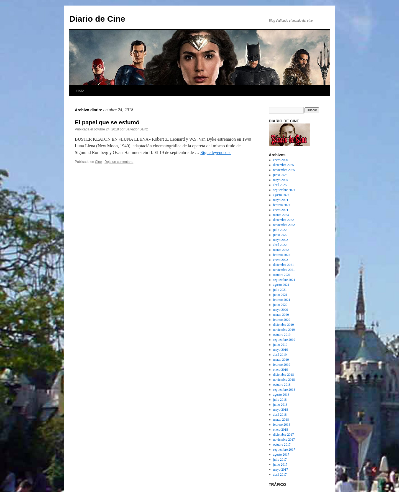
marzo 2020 (281, 315)
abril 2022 (280, 245)
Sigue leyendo (215, 152)
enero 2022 (280, 260)
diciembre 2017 (283, 435)
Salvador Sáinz (137, 129)
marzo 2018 (281, 420)
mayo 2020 (280, 310)
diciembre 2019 (283, 325)
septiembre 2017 (284, 449)
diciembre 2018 (283, 375)
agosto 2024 (281, 195)
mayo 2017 (280, 469)
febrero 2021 (281, 300)
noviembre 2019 (284, 330)
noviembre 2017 (284, 439)
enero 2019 (280, 370)
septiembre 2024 (284, 190)
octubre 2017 (282, 444)
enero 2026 (280, 160)
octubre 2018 (282, 385)
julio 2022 (280, 230)
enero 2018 (280, 430)
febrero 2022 (281, 255)
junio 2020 (280, 305)
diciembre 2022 (283, 220)
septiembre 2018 (284, 390)
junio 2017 (280, 464)
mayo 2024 (280, 200)
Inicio (79, 90)
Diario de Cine (97, 18)
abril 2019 (280, 355)
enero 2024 (280, 210)
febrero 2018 (281, 425)
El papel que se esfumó (107, 122)
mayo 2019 (280, 350)
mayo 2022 (280, 240)
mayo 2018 (280, 410)
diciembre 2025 (283, 165)
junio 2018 (280, 405)
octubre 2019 (282, 335)
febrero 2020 (281, 320)
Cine (98, 162)
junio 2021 (280, 295)
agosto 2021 (281, 285)
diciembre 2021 (283, 265)
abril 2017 (280, 474)
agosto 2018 (281, 395)
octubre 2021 (282, 275)
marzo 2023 (281, 215)
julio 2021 (280, 290)
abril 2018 (280, 415)
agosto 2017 (281, 454)
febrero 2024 (281, 205)
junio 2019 (280, 345)
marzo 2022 (281, 250)
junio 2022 (280, 235)
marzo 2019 (281, 360)
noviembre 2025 (284, 170)
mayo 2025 (280, 180)
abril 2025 (280, 185)
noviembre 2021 (284, 270)
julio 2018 (280, 400)
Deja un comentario (118, 162)
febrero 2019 (281, 365)
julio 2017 (280, 459)
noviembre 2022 (284, 225)
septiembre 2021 (284, 280)
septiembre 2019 (284, 340)
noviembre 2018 (284, 380)
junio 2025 (280, 175)
